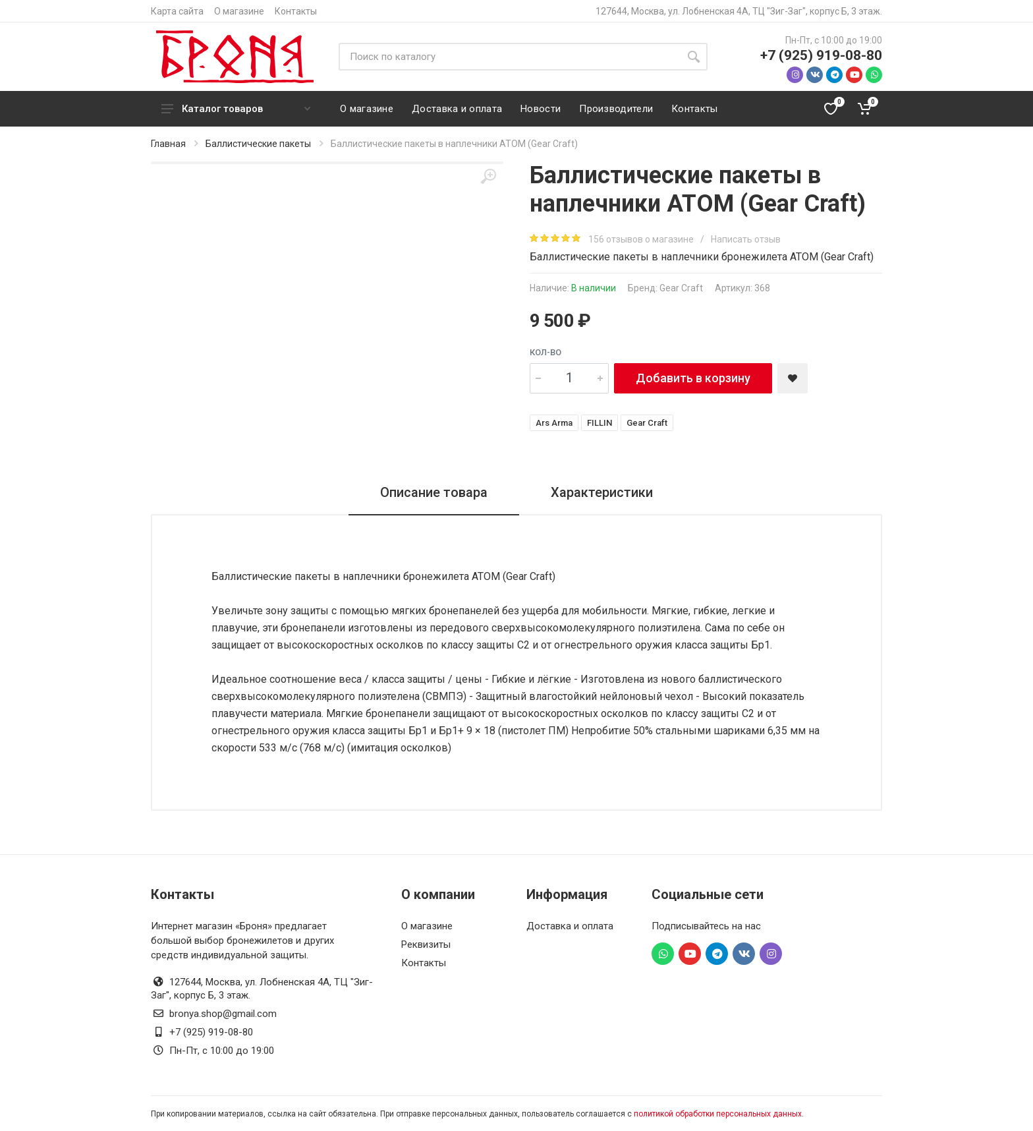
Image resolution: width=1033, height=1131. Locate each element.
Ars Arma (554, 423)
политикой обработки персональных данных (718, 1113)
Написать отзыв (746, 239)
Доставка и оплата (569, 926)
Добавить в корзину (693, 378)
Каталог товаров (235, 109)
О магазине (239, 11)
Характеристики (602, 492)
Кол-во (545, 352)
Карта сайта (177, 11)
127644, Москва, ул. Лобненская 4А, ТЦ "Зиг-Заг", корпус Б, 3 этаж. (739, 11)
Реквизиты (426, 944)
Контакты (296, 11)
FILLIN (599, 423)
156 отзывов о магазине (642, 239)
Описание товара (434, 492)
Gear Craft (681, 288)
